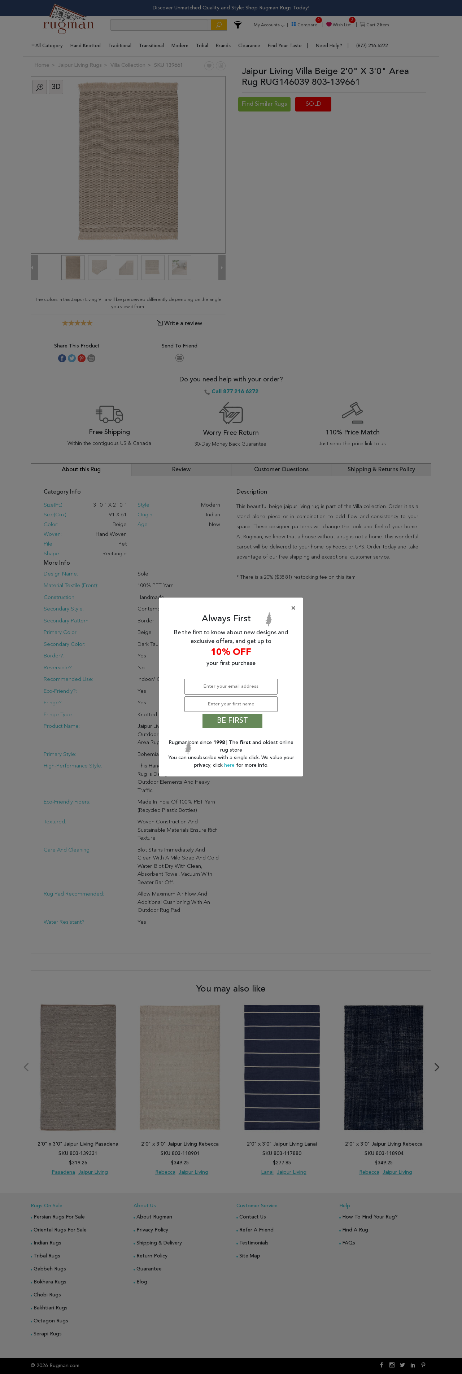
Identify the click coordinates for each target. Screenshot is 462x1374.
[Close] (232, 608)
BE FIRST (232, 721)
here (230, 765)
